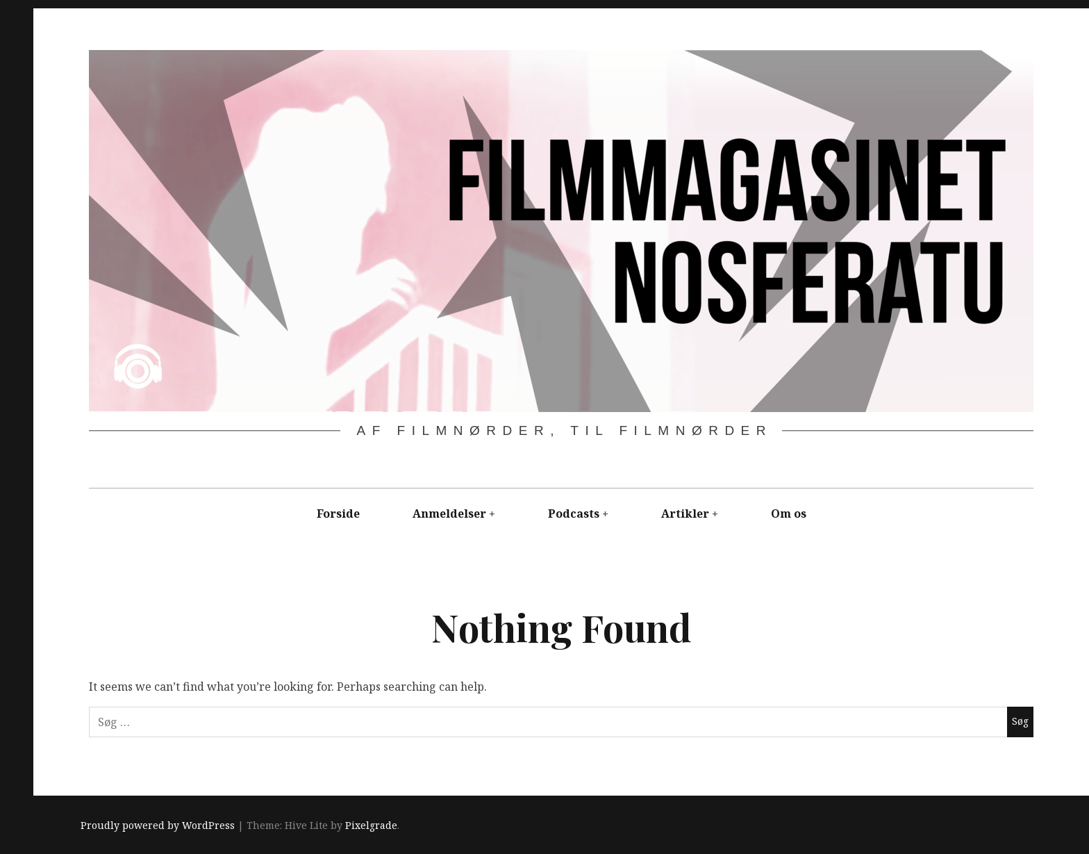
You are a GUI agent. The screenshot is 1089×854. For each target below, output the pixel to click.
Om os (788, 513)
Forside (338, 513)
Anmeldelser (449, 513)
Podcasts (573, 513)
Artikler (685, 513)
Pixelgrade (371, 825)
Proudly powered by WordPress (158, 825)
